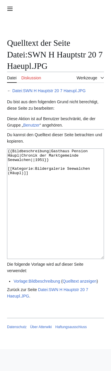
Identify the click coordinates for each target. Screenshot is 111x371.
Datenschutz (17, 349)
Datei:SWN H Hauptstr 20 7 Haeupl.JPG (49, 90)
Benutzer (31, 125)
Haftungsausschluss (71, 349)
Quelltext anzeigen (80, 303)
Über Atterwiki (41, 349)
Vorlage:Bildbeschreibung (36, 303)
